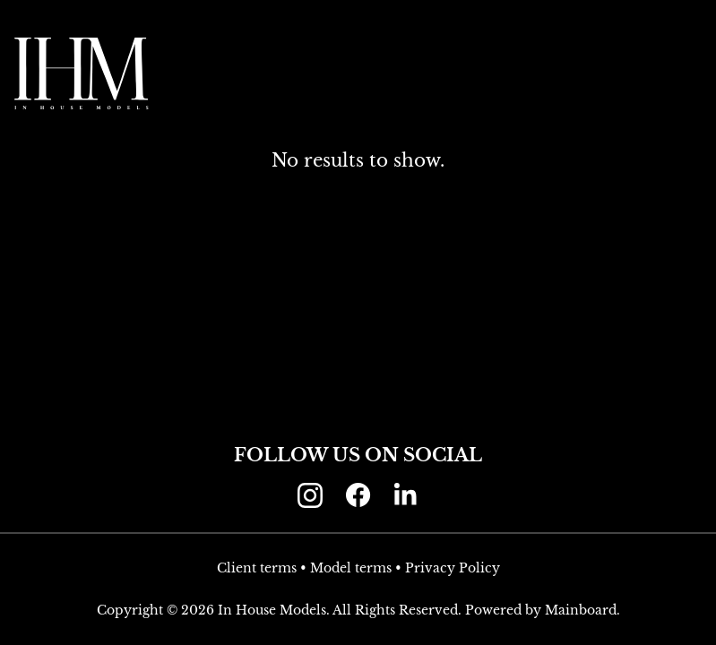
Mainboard (581, 610)
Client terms (257, 568)
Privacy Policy (452, 568)
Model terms (351, 568)
